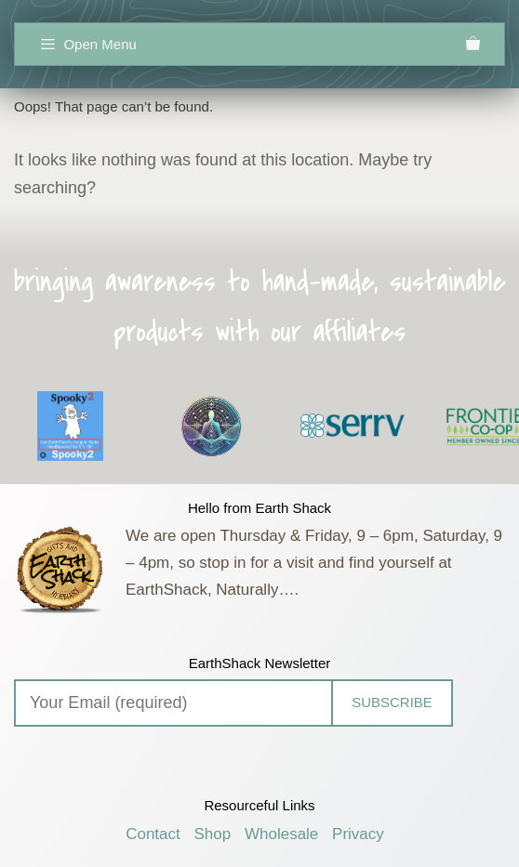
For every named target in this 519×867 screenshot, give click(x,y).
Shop (213, 834)
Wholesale (281, 834)
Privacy (358, 834)
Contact (153, 834)
